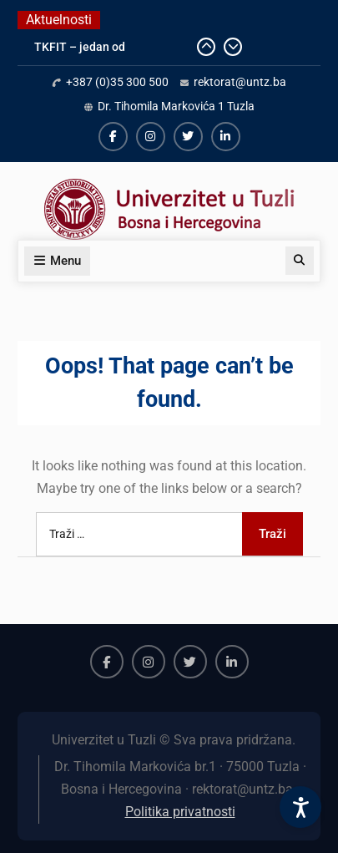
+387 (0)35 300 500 (117, 82)
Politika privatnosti (180, 812)
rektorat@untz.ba (240, 82)
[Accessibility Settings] (300, 807)
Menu (57, 260)
